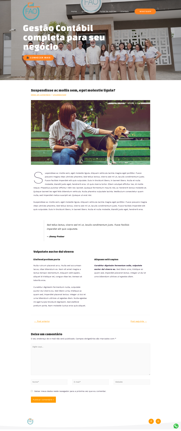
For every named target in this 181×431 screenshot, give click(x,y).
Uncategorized (61, 95)
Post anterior (42, 321)
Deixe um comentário (41, 95)
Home (74, 11)
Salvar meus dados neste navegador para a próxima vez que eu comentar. (70, 393)
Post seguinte (138, 321)
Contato (125, 11)
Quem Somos (88, 11)
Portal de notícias (108, 11)
